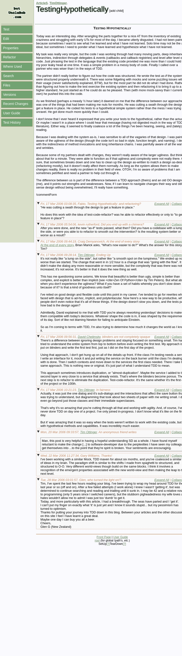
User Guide (11, 113)
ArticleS (42, 3)
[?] (108, 544)
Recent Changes (15, 104)
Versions (9, 95)
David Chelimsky (89, 337)
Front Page (104, 537)
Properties (11, 48)
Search (8, 76)
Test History (12, 122)
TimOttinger (58, 3)
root (97, 540)
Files (6, 85)
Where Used (12, 66)
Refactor (9, 57)
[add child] (116, 10)
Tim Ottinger (86, 255)
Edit (6, 39)
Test (6, 29)
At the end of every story (57, 245)
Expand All (161, 204)
